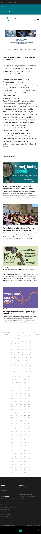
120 (20, 387)
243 (12, 456)
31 (30, 344)
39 (15, 349)
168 (12, 415)
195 (20, 429)
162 (29, 409)
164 (16, 412)
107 (29, 379)
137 (29, 396)
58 (18, 357)
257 (29, 461)
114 (16, 385)
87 (15, 371)
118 (12, 387)
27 (15, 344)
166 (25, 412)
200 (21, 431)
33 (15, 346)
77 (22, 366)
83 (22, 368)
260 (21, 464)
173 (12, 418)
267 (30, 467)
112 (29, 382)
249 (16, 459)
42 (26, 349)
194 (16, 429)
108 (12, 382)
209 (17, 437)
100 (20, 377)
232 (29, 448)
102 (29, 377)
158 (12, 409)
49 (30, 352)
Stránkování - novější (6, 333)
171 (25, 415)
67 (30, 360)
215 (20, 440)
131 (25, 393)
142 (29, 398)
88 (18, 371)
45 (15, 352)
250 (21, 459)
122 (29, 387)
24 (26, 341)
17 (22, 338)
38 (11, 349)
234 (16, 450)
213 (12, 440)
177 (29, 418)
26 (11, 344)
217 (29, 440)
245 (21, 456)
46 (18, 352)
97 (30, 374)
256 (25, 461)
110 (21, 382)
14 (11, 338)
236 (25, 450)
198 (12, 431)
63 (14, 360)
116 (24, 385)
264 (16, 467)
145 (20, 401)
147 (29, 401)
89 (22, 371)
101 (24, 377)
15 (15, 338)
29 (22, 344)
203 (12, 434)
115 (20, 385)
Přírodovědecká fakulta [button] (20, 6)
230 (21, 448)
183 (12, 423)
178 (12, 420)
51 (15, 355)
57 (15, 357)
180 (21, 420)
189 (16, 426)
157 (29, 407)
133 (12, 396)
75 (15, 366)
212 (29, 437)
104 (16, 379)
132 (29, 393)
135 (20, 396)
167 (29, 412)
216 (25, 440)
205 (21, 434)
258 (12, 464)
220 (21, 442)
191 (25, 426)
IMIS (11, 2)
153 (12, 407)
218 (12, 442)
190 (21, 426)
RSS (14, 525)
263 (12, 467)
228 (12, 448)
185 (20, 423)
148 (12, 404)
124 (16, 390)
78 (26, 366)
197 (29, 429)
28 (18, 344)
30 (26, 344)
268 (12, 470)
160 (21, 409)
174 (16, 418)
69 (15, 363)
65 (22, 360)
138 (12, 398)
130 (21, 393)
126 (25, 390)
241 (25, 453)
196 (25, 429)
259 (16, 464)
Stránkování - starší (35, 333)
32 (11, 346)
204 (16, 434)
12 (25, 336)
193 (12, 429)
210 (21, 437)
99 (16, 377)
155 (20, 407)
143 (12, 401)
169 (16, 415)
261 (25, 464)
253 (12, 461)
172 (29, 415)
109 (17, 382)
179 (16, 420)
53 (22, 355)
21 (15, 341)
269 (16, 470)
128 (12, 393)
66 (26, 360)
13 (29, 336)
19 (29, 338)
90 (26, 371)
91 (30, 371)
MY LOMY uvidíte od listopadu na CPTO (19, 270)
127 (29, 390)
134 (16, 396)
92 (11, 374)
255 (21, 461)
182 (29, 420)
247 (30, 456)
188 (12, 426)
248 (12, 459)
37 (30, 346)
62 (11, 360)
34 (18, 346)
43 (30, 349)
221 (25, 442)
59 (22, 357)
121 (24, 387)
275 (21, 472)
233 (12, 450)
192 (29, 426)
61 (30, 357)
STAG (7, 2)
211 (25, 437)
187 (29, 423)
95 (22, 374)
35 (22, 346)
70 (19, 363)
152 (29, 404)
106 (25, 379)
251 (25, 459)
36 (26, 346)
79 (30, 366)
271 (25, 470)
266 (25, 467)
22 (18, 341)
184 (16, 423)
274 (16, 472)
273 (12, 472)
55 (30, 355)
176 (25, 418)
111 (25, 382)
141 (25, 398)
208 (12, 437)
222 (29, 442)
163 (12, 412)
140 (21, 398)
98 (12, 377)
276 (25, 472)
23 (22, 341)
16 (18, 338)
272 (29, 470)
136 (25, 396)
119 (16, 387)
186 (25, 423)
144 (16, 401)
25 (30, 341)
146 (25, 401)
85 (30, 368)
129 (16, 393)
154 (16, 407)
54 (26, 355)
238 (12, 453)
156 (25, 407)
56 (11, 357)
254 (16, 461)
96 (26, 374)
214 (16, 440)
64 (18, 360)
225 (21, 445)
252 (29, 459)
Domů (6, 49)
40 (18, 349)
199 (16, 431)
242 (29, 453)
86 (11, 371)
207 (30, 434)
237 (29, 450)
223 (12, 445)
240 (21, 453)
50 (11, 355)
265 (21, 467)
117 (29, 385)
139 (16, 398)
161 (25, 409)
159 (16, 409)
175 (20, 418)
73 (30, 363)
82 (18, 368)
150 (21, 404)
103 (12, 379)
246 (25, 456)
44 (11, 352)
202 (29, 431)
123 (12, 390)
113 (12, 385)
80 (11, 368)
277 (29, 472)
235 (21, 450)
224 (16, 445)
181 (25, 420)
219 (16, 442)
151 (25, 404)
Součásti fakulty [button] (20, 11)
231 (25, 448)
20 (11, 341)
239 (16, 453)
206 (25, 434)
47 (22, 352)
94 (18, 374)
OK (20, 530)
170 (21, 415)
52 (18, 355)
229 (16, 448)
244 (16, 456)
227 (29, 445)
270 (21, 470)
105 (20, 379)
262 (29, 464)
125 (20, 390)
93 (14, 374)
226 (25, 445)
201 (25, 431)
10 (18, 336)
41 (22, 349)
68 (11, 363)
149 (16, 404)
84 (26, 368)
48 (26, 352)
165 (20, 412)
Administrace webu (6, 525)
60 (26, 357)
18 (26, 338)
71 (22, 363)
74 (11, 366)
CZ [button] (2, 2)
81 (15, 368)
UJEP (15, 2)
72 (26, 363)
